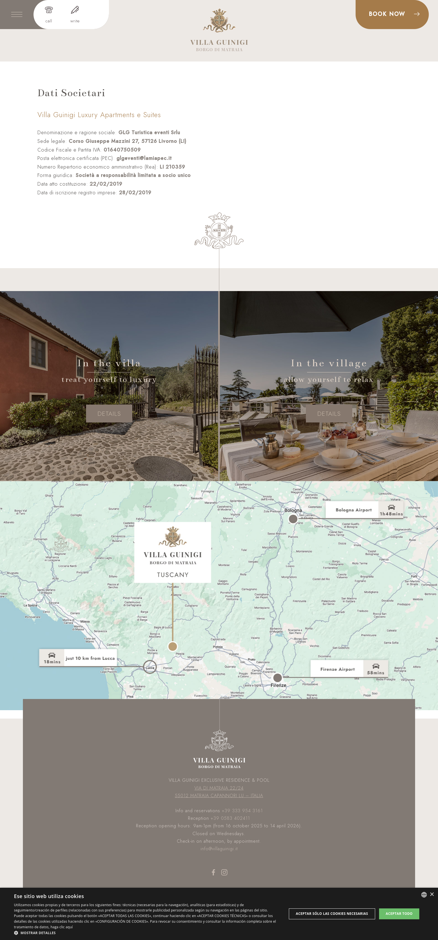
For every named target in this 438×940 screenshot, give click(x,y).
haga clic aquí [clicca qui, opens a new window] (62, 927)
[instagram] (224, 874)
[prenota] (392, 14)
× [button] (432, 894)
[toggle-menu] (17, 14)
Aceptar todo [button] (399, 913)
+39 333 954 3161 (242, 810)
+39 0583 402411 (230, 818)
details (109, 413)
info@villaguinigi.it (219, 848)
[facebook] (213, 874)
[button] (146, 933)
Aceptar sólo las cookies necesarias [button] (332, 913)
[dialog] (219, 914)
